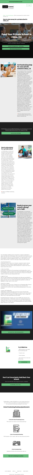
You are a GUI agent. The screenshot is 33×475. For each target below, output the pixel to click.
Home (4, 15)
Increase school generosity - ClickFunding (15, 46)
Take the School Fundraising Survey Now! (15, 1)
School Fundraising (9, 15)
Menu (29, 5)
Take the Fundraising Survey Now (15, 456)
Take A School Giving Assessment (16, 48)
